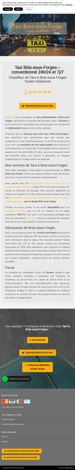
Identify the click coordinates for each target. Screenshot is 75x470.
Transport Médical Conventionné (13, 424)
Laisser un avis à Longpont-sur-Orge (21, 451)
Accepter (8, 9)
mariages (32, 218)
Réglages (69, 5)
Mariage (4, 441)
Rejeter (18, 9)
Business (5, 436)
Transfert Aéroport (8, 419)
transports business (15, 210)
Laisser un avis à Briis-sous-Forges (20, 457)
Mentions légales (19, 468)
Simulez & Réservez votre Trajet (37, 367)
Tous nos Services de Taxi (37, 106)
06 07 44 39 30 (37, 92)
